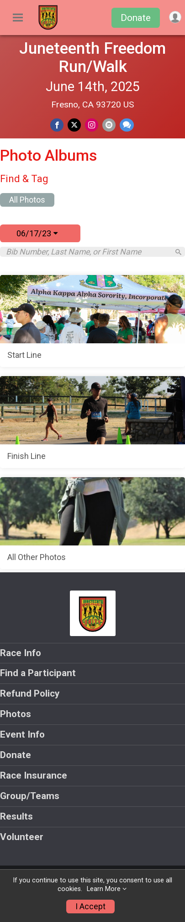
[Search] (178, 252)
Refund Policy (29, 693)
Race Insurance (33, 775)
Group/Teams (29, 795)
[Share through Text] (127, 125)
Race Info (20, 652)
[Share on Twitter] (74, 125)
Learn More (104, 889)
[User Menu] (175, 17)
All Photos (27, 199)
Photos (15, 713)
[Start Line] (92, 321)
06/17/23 (37, 233)
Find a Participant (38, 672)
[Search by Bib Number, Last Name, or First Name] (87, 251)
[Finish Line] (92, 422)
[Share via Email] (109, 125)
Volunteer (21, 836)
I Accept (90, 906)
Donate (136, 17)
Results (16, 816)
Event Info (22, 734)
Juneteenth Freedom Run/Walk (92, 57)
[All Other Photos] (92, 523)
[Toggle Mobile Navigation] (18, 17)
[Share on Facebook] (56, 125)
